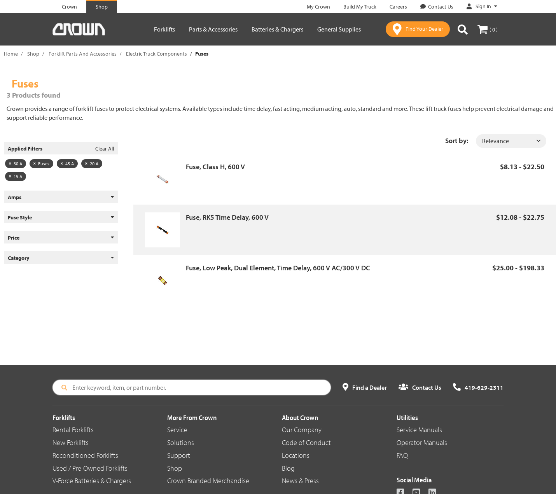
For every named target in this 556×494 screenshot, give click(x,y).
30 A (15, 163)
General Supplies (339, 29)
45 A (67, 163)
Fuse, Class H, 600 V (215, 166)
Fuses (41, 163)
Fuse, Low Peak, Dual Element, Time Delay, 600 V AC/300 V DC (278, 267)
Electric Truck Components (156, 53)
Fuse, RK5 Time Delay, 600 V (227, 217)
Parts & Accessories (213, 29)
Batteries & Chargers (277, 29)
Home (11, 53)
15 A (15, 176)
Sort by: (456, 140)
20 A (91, 163)
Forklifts (164, 29)
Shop (33, 53)
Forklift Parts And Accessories (83, 53)
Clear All (104, 148)
